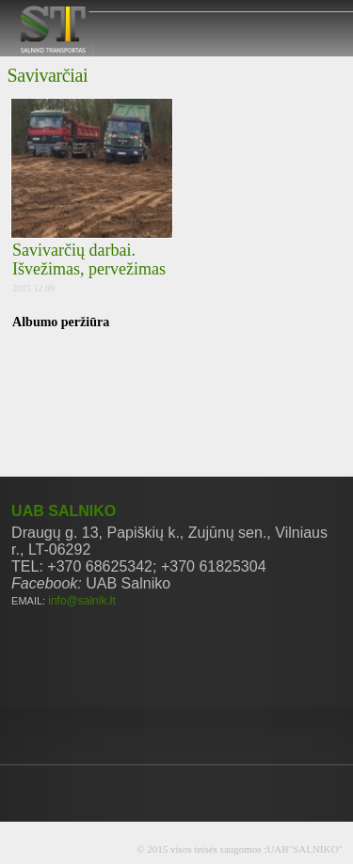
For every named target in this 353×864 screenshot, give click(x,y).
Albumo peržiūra (60, 322)
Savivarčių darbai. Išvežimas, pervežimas (89, 259)
